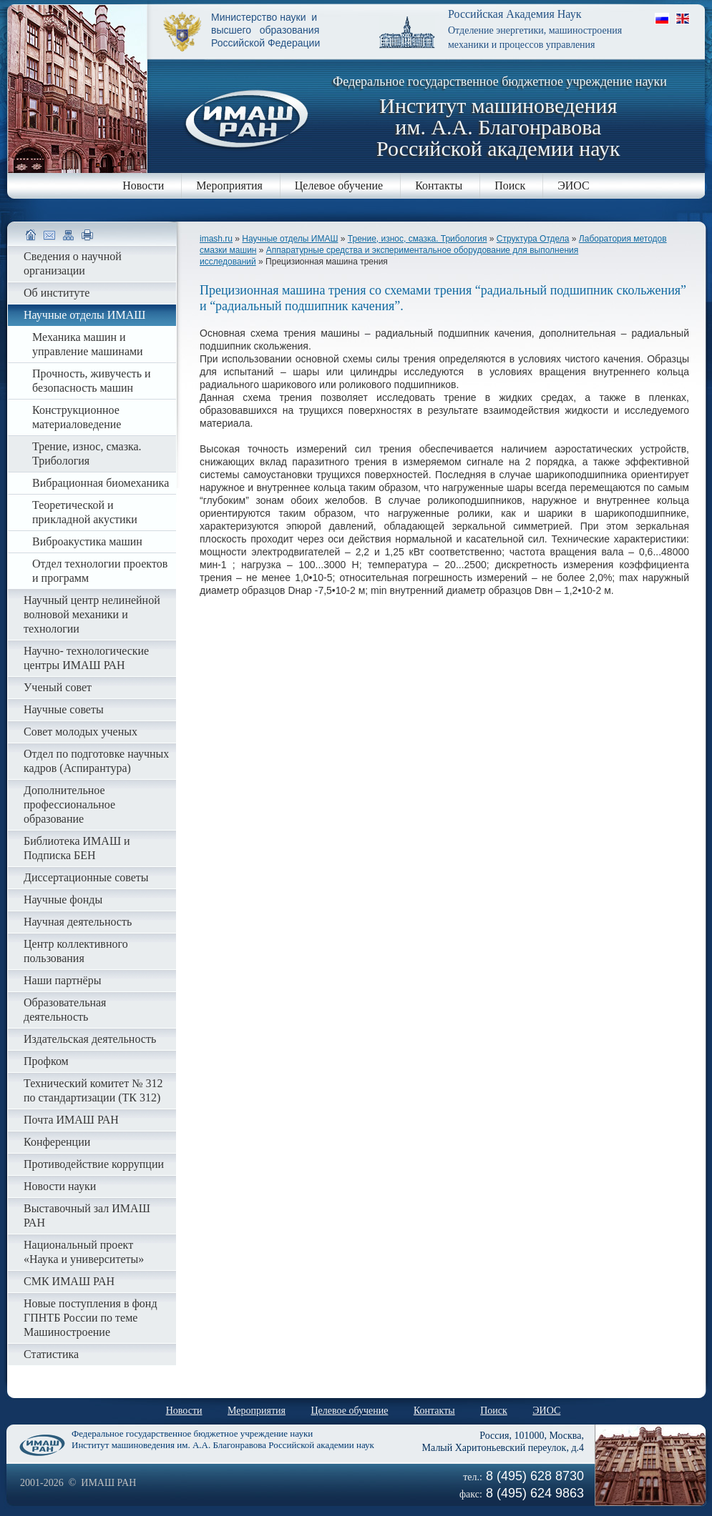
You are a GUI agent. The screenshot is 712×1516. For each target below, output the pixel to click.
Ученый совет (58, 687)
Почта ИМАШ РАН (71, 1120)
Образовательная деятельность (65, 1009)
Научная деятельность (78, 922)
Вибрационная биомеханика (100, 483)
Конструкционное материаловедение (76, 417)
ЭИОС (573, 185)
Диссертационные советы (86, 877)
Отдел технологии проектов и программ (99, 571)
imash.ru (216, 239)
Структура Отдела (533, 239)
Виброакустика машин (87, 541)
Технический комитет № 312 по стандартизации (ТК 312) (93, 1090)
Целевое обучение (339, 185)
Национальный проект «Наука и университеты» (84, 1252)
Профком (46, 1061)
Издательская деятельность (90, 1039)
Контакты (438, 185)
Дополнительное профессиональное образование (69, 804)
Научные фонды (63, 899)
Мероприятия (229, 185)
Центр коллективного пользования (76, 951)
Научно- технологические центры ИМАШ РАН (86, 658)
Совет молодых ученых (80, 731)
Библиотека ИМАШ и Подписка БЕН (77, 848)
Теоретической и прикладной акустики (84, 512)
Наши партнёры (62, 980)
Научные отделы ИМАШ (290, 239)
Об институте (56, 293)
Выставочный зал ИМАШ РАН (87, 1215)
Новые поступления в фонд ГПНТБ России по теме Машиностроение (90, 1317)
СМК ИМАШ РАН (69, 1281)
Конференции (57, 1142)
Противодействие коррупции (94, 1164)
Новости (143, 185)
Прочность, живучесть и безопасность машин (91, 380)
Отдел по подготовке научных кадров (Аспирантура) (96, 761)
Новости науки (60, 1186)
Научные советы (64, 709)
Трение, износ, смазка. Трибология (417, 239)
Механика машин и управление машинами (87, 344)
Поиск (509, 185)
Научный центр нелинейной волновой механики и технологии (92, 614)
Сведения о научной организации (73, 263)
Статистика (51, 1354)
